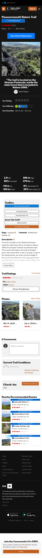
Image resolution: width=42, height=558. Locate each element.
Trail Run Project (27, 466)
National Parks (26, 473)
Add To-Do (19, 111)
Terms (26, 520)
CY (9, 29)
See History (28, 373)
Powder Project (26, 469)
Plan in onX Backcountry (22, 206)
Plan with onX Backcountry (21, 36)
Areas (4, 29)
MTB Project (26, 459)
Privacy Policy (23, 547)
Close (21, 551)
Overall (11, 285)
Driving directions (21, 211)
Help (3, 459)
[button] (4, 59)
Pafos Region (24, 91)
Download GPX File (22, 215)
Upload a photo (22, 223)
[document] (21, 548)
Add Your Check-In (30, 384)
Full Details (36, 273)
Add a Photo (35, 298)
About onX (5, 502)
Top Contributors (7, 469)
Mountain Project (27, 456)
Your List (28, 111)
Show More (8, 265)
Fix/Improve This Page (22, 227)
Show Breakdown (21, 289)
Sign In (32, 9)
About (4, 456)
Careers (5, 505)
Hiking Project (26, 463)
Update (31, 370)
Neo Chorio (20, 29)
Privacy (31, 520)
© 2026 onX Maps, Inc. (15, 520)
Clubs (4, 466)
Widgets (5, 463)
